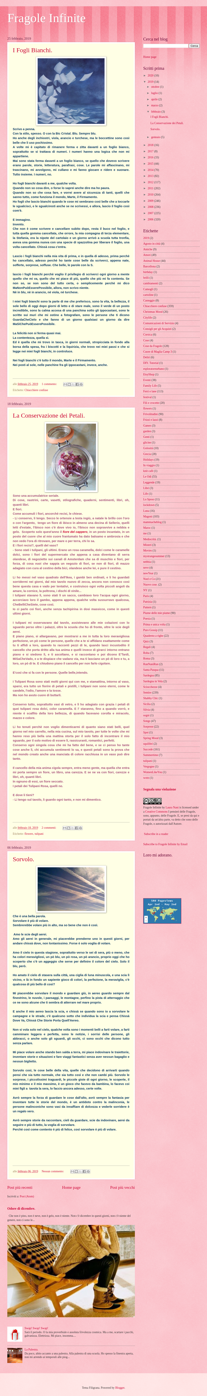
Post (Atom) (27, 1196)
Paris (146, 596)
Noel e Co (149, 579)
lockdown (149, 505)
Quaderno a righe (153, 635)
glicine (147, 442)
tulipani (39, 833)
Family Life (150, 385)
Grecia (147, 454)
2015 (151, 163)
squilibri (148, 743)
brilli (146, 277)
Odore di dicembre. (21, 1208)
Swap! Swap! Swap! (36, 1328)
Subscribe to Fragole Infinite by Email (165, 844)
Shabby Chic (150, 698)
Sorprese (148, 726)
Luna (146, 510)
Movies (147, 550)
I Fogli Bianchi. (32, 50)
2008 (151, 206)
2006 (151, 219)
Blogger (119, 1387)
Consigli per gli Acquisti (157, 328)
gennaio (156, 137)
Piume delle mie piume (156, 613)
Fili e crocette (151, 402)
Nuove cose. (150, 584)
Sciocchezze (150, 686)
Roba (146, 652)
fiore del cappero (75, 532)
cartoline (148, 294)
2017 (151, 151)
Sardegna (148, 675)
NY (145, 590)
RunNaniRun (150, 664)
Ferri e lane (149, 391)
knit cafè (148, 471)
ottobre (155, 86)
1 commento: (49, 384)
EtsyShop (148, 374)
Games (147, 425)
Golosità (148, 448)
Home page (71, 1187)
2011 (151, 188)
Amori (147, 255)
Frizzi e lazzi (150, 419)
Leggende (149, 482)
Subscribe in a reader (156, 834)
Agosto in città (151, 243)
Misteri (147, 544)
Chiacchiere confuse (36, 390)
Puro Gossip (150, 630)
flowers (28, 833)
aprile (154, 99)
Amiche (147, 249)
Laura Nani (172, 807)
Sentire (147, 692)
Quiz (146, 641)
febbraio (156, 111)
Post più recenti (19, 1187)
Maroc (147, 527)
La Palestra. (31, 1349)
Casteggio (149, 300)
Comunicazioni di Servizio (158, 323)
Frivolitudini (150, 414)
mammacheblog (152, 522)
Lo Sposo (148, 499)
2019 (151, 81)
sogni (146, 715)
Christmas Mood (152, 311)
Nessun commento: (53, 1171)
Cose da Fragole (152, 346)
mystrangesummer (154, 556)
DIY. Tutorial (150, 363)
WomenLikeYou (152, 772)
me (145, 533)
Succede (148, 749)
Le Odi (147, 476)
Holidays (148, 459)
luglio (155, 93)
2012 (151, 182)
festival (147, 397)
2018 (151, 145)
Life (145, 493)
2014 (151, 169)
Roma (146, 658)
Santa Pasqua (150, 669)
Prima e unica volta (154, 624)
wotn (146, 777)
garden (147, 431)
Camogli (148, 289)
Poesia (147, 618)
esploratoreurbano (153, 368)
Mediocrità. (150, 539)
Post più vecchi (122, 1187)
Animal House (151, 260)
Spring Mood (150, 738)
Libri (146, 488)
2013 (151, 176)
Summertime (150, 755)
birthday (148, 272)
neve (146, 567)
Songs (146, 721)
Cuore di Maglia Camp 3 (157, 351)
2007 (151, 213)
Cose (146, 340)
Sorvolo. (23, 859)
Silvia (146, 709)
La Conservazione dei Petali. (49, 415)
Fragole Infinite (46, 18)
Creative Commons (156, 811)
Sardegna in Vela (153, 681)
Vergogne (148, 766)
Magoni (147, 516)
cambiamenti (150, 283)
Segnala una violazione (159, 789)
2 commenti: (49, 827)
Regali (147, 647)
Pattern (147, 607)
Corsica (147, 334)
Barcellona (149, 266)
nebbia (147, 561)
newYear (148, 573)
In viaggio (149, 465)
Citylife (147, 317)
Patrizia (147, 601)
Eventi (147, 380)
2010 (151, 194)
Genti (146, 436)
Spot (145, 732)
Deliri (146, 357)
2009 (151, 200)
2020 (151, 75)
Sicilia (147, 704)
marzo (155, 105)
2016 (151, 157)
